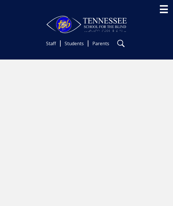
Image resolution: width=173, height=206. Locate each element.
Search (121, 44)
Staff (51, 43)
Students (74, 43)
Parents (100, 43)
